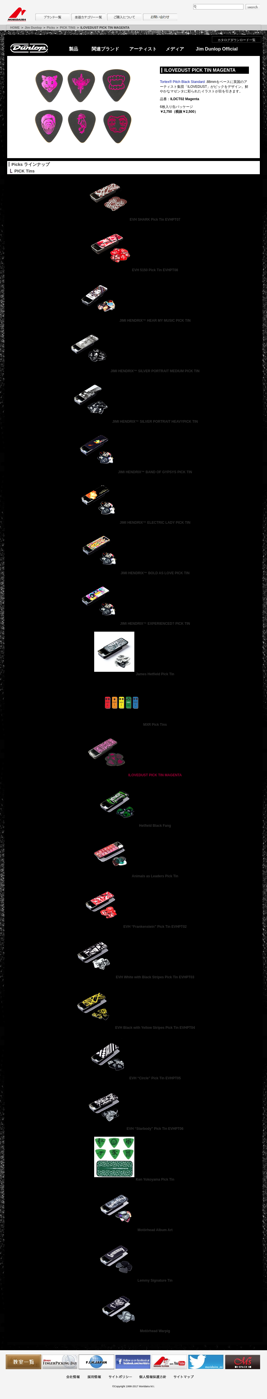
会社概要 (73, 1377)
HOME (15, 27)
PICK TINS (68, 27)
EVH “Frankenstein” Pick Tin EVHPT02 (133, 927)
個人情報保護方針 (153, 1377)
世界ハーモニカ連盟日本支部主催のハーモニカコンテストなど (96, 1362)
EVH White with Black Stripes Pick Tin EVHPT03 (133, 977)
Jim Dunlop (33, 27)
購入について (124, 17)
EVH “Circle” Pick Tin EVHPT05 (133, 1078)
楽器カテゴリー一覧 (88, 17)
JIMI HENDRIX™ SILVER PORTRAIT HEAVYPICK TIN (133, 422)
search (252, 7)
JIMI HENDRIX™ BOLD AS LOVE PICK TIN (133, 573)
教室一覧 (23, 1362)
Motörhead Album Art (133, 1230)
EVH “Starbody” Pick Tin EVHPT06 (133, 1129)
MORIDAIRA (16, 14)
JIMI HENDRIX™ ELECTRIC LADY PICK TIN (133, 523)
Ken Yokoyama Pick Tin (133, 1179)
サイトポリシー (120, 1377)
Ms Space (242, 1362)
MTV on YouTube (169, 1362)
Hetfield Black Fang (133, 826)
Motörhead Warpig (133, 1331)
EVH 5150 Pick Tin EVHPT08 (133, 270)
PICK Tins (24, 170)
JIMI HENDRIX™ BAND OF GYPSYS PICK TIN (133, 472)
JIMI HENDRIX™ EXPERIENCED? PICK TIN (133, 624)
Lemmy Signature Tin (133, 1280)
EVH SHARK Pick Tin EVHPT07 (134, 220)
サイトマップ (183, 1377)
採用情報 (94, 1377)
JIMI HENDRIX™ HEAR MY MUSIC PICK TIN (133, 321)
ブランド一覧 (52, 17)
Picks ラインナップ (30, 164)
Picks (51, 27)
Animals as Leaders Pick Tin (133, 876)
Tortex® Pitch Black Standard (182, 82)
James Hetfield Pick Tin (133, 674)
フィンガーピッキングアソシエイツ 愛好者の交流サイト (60, 1362)
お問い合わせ (160, 17)
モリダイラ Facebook (133, 1362)
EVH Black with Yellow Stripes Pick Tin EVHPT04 (133, 1028)
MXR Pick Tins (133, 725)
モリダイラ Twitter (206, 1362)
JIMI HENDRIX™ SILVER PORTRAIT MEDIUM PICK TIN (133, 371)
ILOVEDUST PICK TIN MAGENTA (133, 775)
